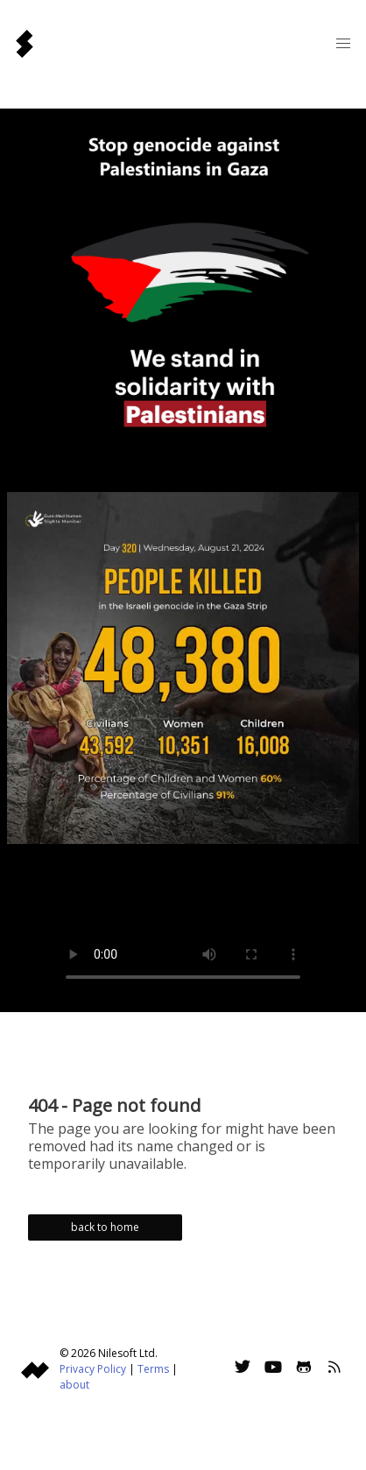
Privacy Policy (93, 1368)
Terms (153, 1368)
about (74, 1384)
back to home (105, 1227)
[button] (343, 44)
